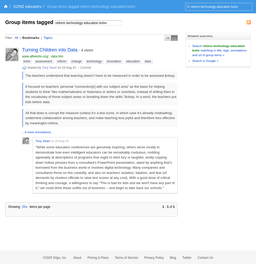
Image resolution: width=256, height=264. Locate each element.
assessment (43, 61)
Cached (85, 67)
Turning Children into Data (50, 49)
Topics (48, 38)
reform (61, 61)
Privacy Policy (154, 258)
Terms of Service (126, 258)
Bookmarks (30, 38)
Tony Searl (49, 67)
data (148, 61)
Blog (173, 258)
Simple (168, 38)
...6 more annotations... (38, 132)
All (16, 38)
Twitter (186, 258)
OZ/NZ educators (27, 6)
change (76, 61)
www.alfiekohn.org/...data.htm (42, 56)
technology (94, 61)
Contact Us (205, 258)
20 (25, 207)
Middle (174, 38)
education (133, 61)
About (77, 258)
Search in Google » (205, 60)
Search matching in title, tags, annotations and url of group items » (219, 50)
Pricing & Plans (98, 258)
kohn (27, 61)
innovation (114, 61)
